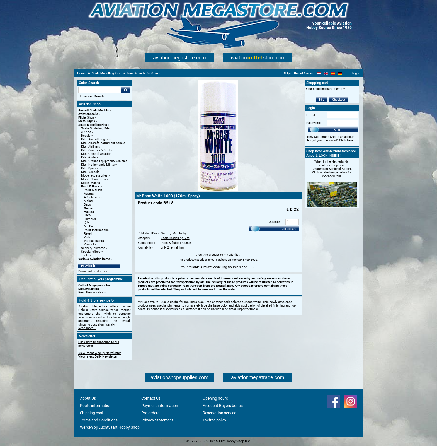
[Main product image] (218, 190)
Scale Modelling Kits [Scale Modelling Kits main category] (95, 128)
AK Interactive (93, 197)
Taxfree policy (214, 420)
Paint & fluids (90, 186)
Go (125, 90)
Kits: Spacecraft (92, 168)
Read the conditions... (93, 292)
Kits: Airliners (90, 146)
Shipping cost (91, 413)
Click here (346, 140)
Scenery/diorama (93, 248)
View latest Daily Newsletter (98, 356)
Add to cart (288, 229)
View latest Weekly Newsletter (99, 353)
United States (303, 73)
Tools (85, 255)
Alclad (88, 201)
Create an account (342, 137)
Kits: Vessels (90, 172)
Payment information (159, 405)
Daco (87, 204)
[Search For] (99, 90)
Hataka (89, 212)
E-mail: (311, 115)
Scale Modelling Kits (92, 125)
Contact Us (151, 398)
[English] (326, 73)
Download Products (91, 271)
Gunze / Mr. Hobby (173, 233)
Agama (89, 194)
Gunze (88, 208)
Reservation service (219, 413)
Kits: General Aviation (96, 154)
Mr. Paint (90, 226)
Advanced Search (92, 96)
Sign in (338, 129)
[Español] (333, 73)
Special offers (91, 252)
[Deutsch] (340, 73)
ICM (86, 223)
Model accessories (94, 175)
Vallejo (88, 237)
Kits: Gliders (89, 157)
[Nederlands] (319, 73)
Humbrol (90, 219)
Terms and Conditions (99, 420)
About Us (88, 398)
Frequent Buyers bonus (223, 405)
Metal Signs (86, 121)
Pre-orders (150, 413)
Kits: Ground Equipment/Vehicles (104, 161)
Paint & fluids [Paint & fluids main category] (93, 190)
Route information (95, 405)
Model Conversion (93, 179)
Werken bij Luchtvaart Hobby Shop (110, 427)
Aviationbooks (88, 114)
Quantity (274, 222)
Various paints (94, 241)
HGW (87, 215)
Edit (321, 100)
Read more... (87, 328)
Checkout (338, 100)
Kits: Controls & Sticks (97, 150)
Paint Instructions (96, 230)
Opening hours (215, 398)
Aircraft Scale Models (93, 110)
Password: (313, 123)
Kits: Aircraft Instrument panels (103, 143)
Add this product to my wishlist (218, 255)
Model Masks (90, 183)
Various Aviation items (94, 259)
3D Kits (86, 132)
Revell (88, 233)
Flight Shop (86, 117)
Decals (86, 136)
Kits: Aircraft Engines (96, 139)
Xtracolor (90, 244)
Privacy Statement (157, 420)
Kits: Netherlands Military (99, 165)
